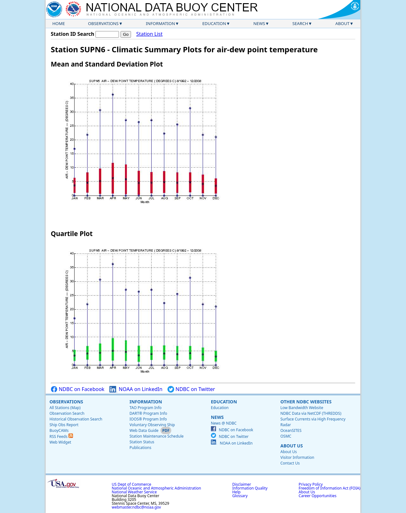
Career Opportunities (318, 495)
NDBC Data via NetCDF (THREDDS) (310, 413)
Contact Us (290, 463)
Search (300, 23)
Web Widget (60, 442)
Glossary (239, 495)
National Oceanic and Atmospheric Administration (156, 488)
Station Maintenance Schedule (156, 436)
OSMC (285, 436)
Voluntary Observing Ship (152, 424)
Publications (140, 447)
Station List (149, 34)
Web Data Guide (143, 430)
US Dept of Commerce (131, 484)
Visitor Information (297, 457)
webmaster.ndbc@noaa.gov (136, 507)
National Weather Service (134, 492)
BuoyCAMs (59, 430)
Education (214, 23)
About (342, 23)
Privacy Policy (311, 484)
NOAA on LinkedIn (135, 389)
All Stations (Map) (65, 407)
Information (160, 23)
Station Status (141, 442)
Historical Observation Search (75, 419)
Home (58, 23)
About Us (291, 446)
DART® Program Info (148, 413)
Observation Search (66, 413)
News (259, 23)
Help (236, 492)
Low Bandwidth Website (301, 407)
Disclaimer (241, 484)
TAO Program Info (145, 407)
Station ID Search (72, 33)
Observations (103, 23)
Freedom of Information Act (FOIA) (329, 488)
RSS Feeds (61, 436)
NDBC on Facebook (77, 389)
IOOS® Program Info (148, 419)
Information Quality (249, 488)
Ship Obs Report (63, 424)
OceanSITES (291, 430)
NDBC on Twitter (191, 389)
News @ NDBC (224, 423)
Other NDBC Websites (305, 402)
